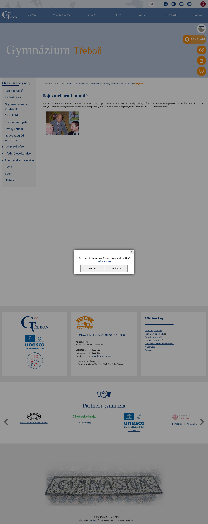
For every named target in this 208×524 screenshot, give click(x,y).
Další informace (104, 261)
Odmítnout (116, 268)
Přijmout (92, 268)
